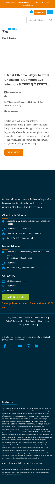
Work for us (16, 297)
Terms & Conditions (16, 340)
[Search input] (38, 20)
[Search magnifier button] (50, 20)
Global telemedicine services (35, 317)
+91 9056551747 (14, 229)
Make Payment (40, 12)
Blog (40, 321)
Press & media (30, 324)
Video (47, 321)
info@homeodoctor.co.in (17, 281)
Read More (13, 152)
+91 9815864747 (28, 229)
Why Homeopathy (15, 317)
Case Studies (30, 321)
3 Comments (13, 111)
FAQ (20, 324)
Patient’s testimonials (14, 321)
